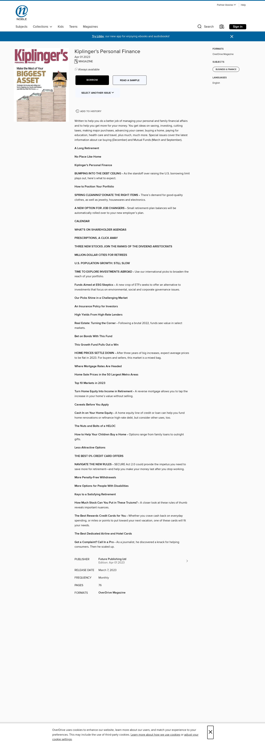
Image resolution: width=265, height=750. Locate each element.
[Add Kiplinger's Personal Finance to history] (88, 111)
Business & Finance (226, 69)
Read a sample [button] (129, 80)
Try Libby (98, 36)
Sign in (238, 27)
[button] (226, 5)
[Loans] (221, 27)
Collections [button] (42, 27)
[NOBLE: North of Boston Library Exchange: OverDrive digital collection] (22, 13)
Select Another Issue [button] (97, 93)
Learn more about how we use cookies (155, 735)
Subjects (21, 27)
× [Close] (210, 732)
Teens (73, 27)
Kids (61, 27)
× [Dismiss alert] (232, 36)
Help (243, 5)
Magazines (90, 27)
